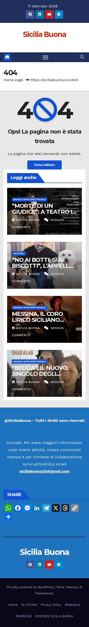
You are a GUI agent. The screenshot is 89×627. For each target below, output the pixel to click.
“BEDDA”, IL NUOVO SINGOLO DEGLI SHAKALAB (39, 373)
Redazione (72, 605)
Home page (13, 80)
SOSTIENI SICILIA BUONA (54, 616)
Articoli (18, 253)
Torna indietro (44, 165)
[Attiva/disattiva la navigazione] (45, 57)
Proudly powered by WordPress (31, 587)
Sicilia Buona (44, 34)
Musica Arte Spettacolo (29, 199)
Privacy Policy (51, 605)
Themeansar (44, 593)
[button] (82, 57)
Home (13, 605)
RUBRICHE (24, 616)
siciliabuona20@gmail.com (44, 471)
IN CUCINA (29, 605)
